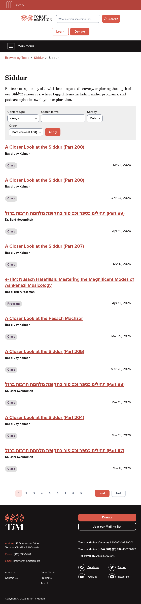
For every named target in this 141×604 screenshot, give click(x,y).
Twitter (122, 567)
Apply (53, 132)
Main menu (21, 46)
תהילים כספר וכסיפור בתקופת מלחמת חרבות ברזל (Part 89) (65, 213)
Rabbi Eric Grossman (20, 292)
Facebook (93, 567)
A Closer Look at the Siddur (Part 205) (44, 351)
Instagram (123, 576)
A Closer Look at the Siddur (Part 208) (44, 147)
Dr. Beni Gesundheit (19, 219)
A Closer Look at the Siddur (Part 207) (44, 246)
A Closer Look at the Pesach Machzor (44, 318)
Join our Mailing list (107, 526)
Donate (80, 31)
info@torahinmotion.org (26, 561)
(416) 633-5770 (22, 554)
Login (60, 31)
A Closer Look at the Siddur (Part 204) (44, 417)
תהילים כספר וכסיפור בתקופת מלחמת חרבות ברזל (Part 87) (64, 450)
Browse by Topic (17, 58)
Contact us (11, 578)
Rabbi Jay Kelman (17, 153)
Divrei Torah (48, 572)
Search (113, 19)
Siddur (39, 58)
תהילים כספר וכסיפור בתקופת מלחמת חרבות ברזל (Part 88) (65, 384)
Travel (44, 583)
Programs (46, 578)
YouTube (92, 576)
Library (15, 5)
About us (10, 572)
